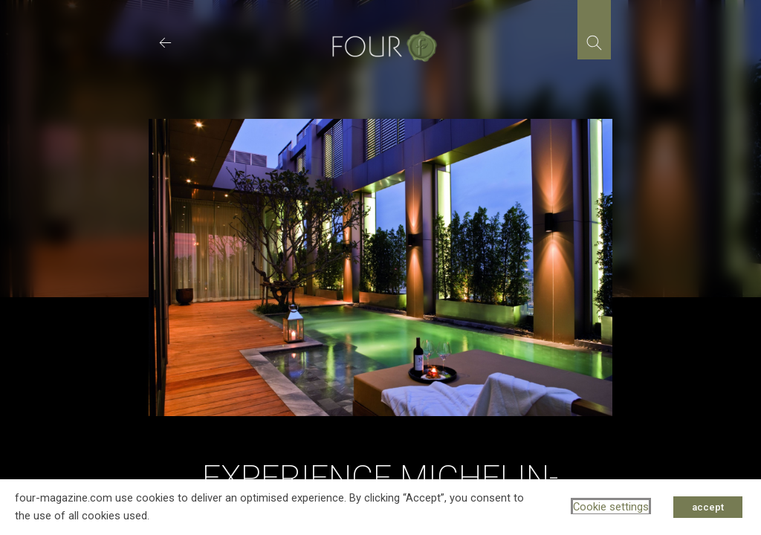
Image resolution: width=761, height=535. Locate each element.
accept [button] (708, 507)
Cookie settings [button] (611, 506)
